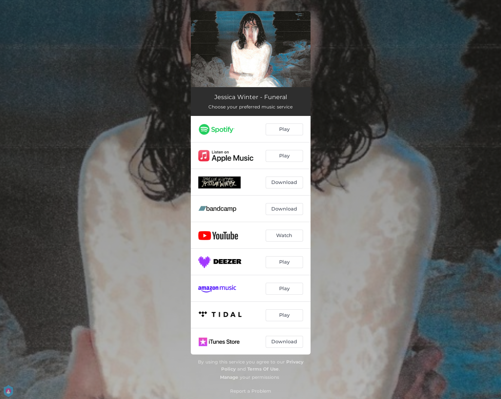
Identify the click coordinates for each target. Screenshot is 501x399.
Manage (229, 377)
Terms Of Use (263, 369)
